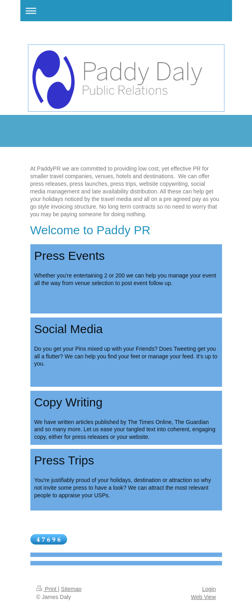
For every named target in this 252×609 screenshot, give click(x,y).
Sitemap (71, 589)
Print (47, 589)
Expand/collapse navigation (126, 10)
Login (209, 589)
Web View (203, 597)
